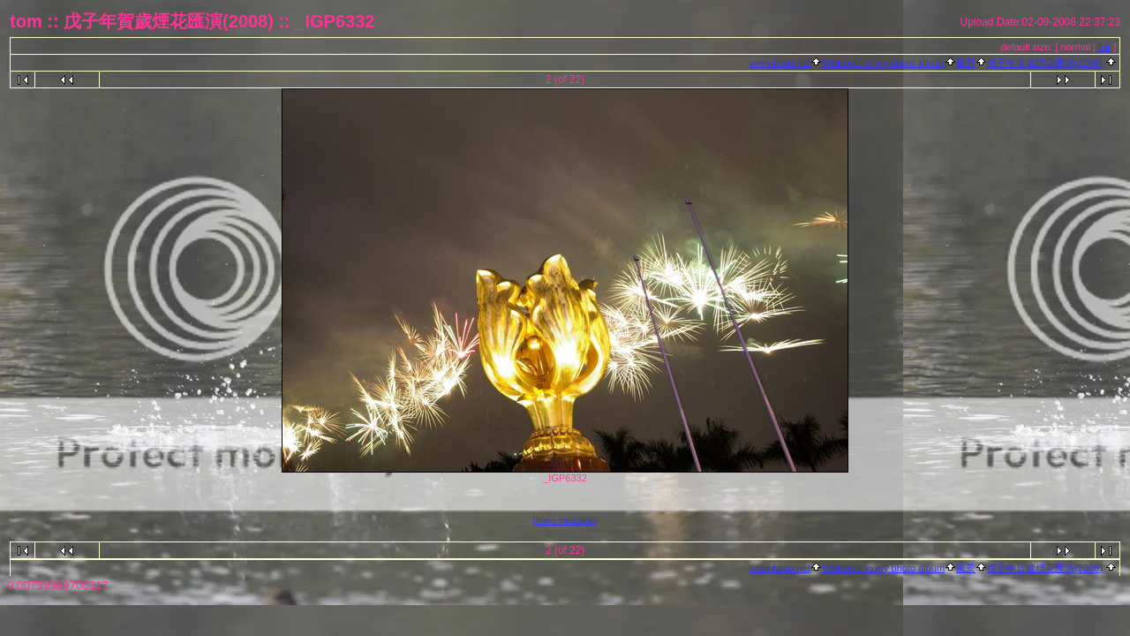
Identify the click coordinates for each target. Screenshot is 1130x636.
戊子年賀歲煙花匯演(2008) (1045, 62)
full (1104, 47)
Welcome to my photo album (883, 62)
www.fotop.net (780, 62)
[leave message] (565, 521)
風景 (966, 62)
